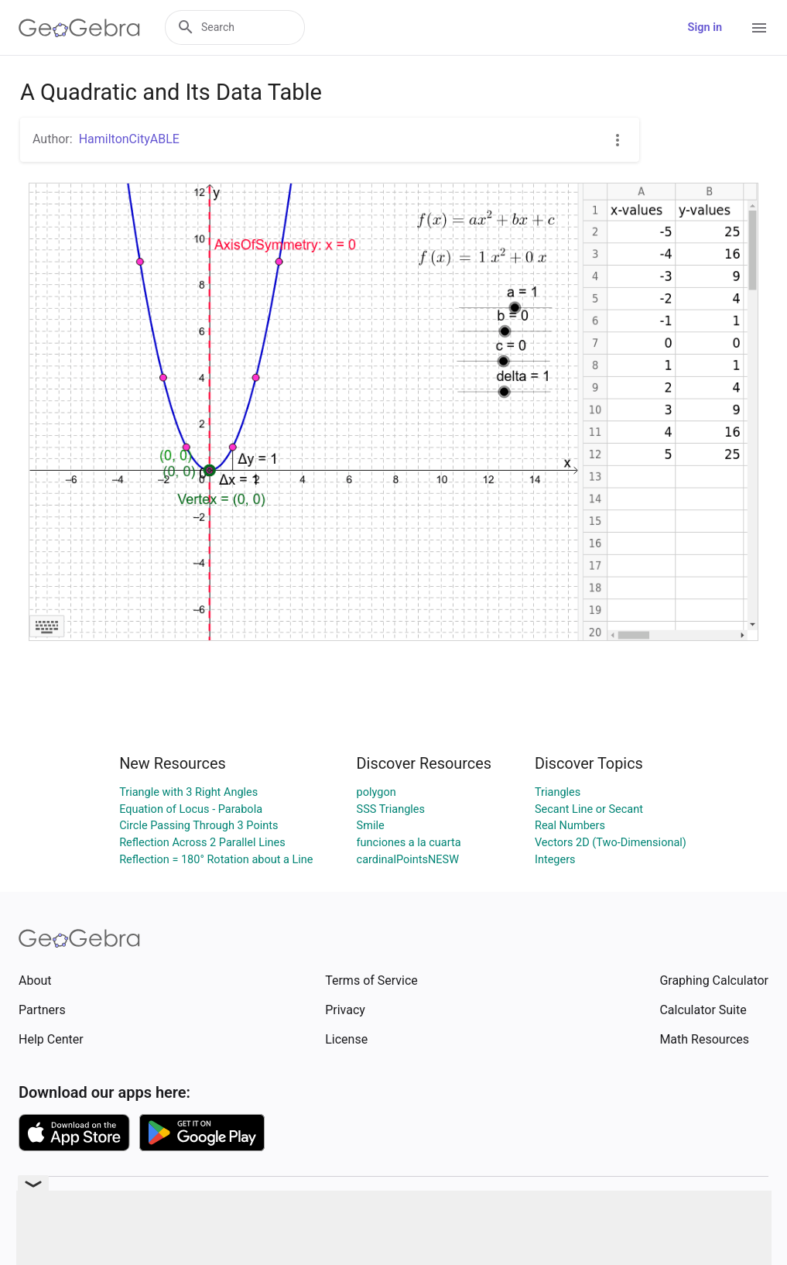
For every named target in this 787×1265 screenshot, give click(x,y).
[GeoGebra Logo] (79, 28)
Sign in (705, 27)
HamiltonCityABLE (129, 139)
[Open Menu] (759, 28)
